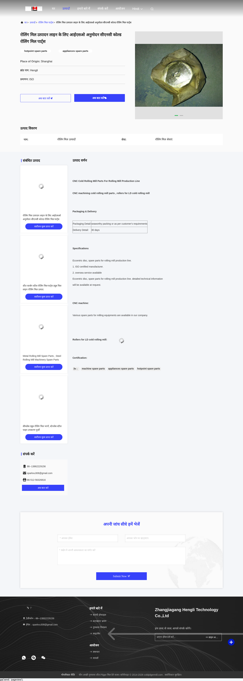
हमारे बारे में (83, 8)
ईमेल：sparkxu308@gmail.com (40, 624)
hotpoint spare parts (148, 368)
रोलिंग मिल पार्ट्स (45, 22)
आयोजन (120, 8)
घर (53, 8)
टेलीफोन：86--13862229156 (38, 618)
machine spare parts (93, 368)
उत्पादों (66, 8)
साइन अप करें (212, 637)
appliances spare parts (121, 368)
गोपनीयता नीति (68, 674)
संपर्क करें (103, 8)
